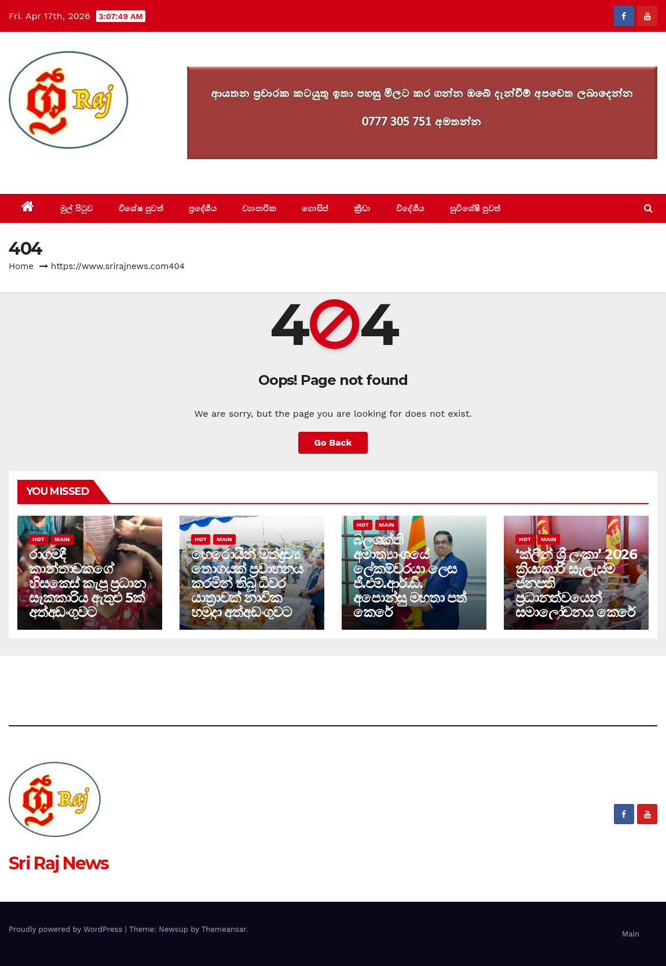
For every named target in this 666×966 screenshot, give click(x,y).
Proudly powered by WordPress (67, 929)
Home (21, 266)
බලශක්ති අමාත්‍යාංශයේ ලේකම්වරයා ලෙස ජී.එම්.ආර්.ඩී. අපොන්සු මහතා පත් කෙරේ (409, 575)
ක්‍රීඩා (362, 208)
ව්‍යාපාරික (259, 208)
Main (61, 539)
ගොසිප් (315, 208)
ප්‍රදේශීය (203, 208)
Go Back (333, 442)
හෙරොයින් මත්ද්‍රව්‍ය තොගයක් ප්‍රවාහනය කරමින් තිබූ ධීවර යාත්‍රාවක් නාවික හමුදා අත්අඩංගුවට (247, 583)
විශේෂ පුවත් (141, 208)
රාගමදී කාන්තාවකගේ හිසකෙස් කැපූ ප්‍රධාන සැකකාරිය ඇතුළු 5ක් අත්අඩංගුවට (87, 583)
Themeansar (224, 929)
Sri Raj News (59, 167)
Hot (38, 539)
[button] (648, 208)
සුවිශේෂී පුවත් (475, 208)
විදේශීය (410, 208)
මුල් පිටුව (76, 208)
